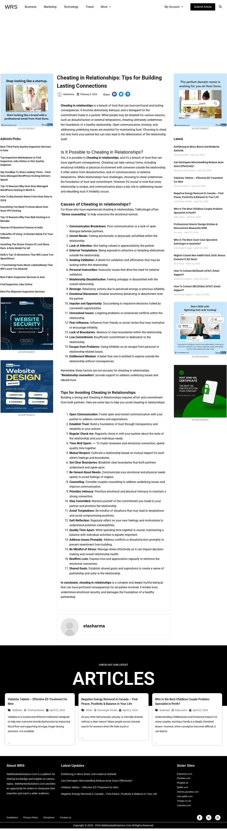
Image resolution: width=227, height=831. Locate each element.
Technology (67, 6)
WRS (11, 7)
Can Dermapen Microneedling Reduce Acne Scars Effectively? (98, 780)
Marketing (47, 6)
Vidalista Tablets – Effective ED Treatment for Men (91, 787)
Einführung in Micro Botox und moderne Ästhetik (90, 774)
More (99, 7)
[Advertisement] (113, 41)
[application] (103, 7)
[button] (202, 7)
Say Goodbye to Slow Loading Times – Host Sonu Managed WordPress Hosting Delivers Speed (25, 176)
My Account (174, 7)
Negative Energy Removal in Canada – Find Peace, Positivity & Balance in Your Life (111, 793)
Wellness (17, 710)
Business (30, 6)
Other (89, 710)
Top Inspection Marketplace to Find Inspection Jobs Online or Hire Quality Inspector (22, 161)
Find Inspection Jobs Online (16, 284)
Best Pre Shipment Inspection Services (22, 291)
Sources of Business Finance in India (21, 227)
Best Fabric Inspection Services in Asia (22, 277)
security (95, 592)
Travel (85, 6)
